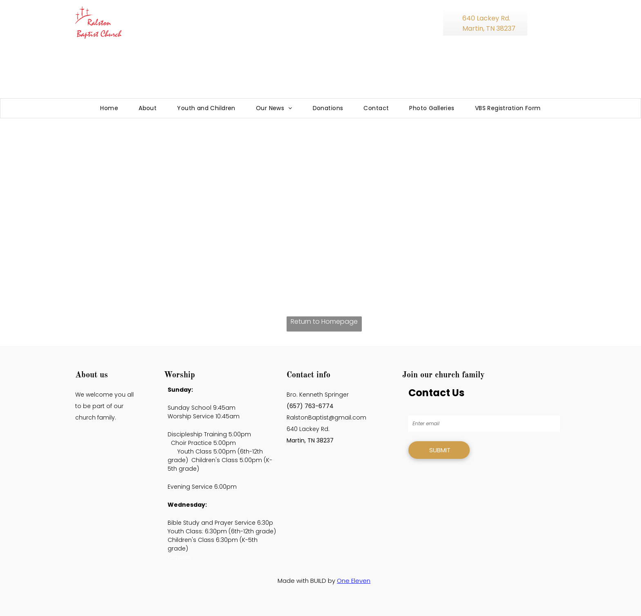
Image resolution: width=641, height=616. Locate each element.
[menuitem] (109, 108)
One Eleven (353, 580)
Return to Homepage (324, 321)
